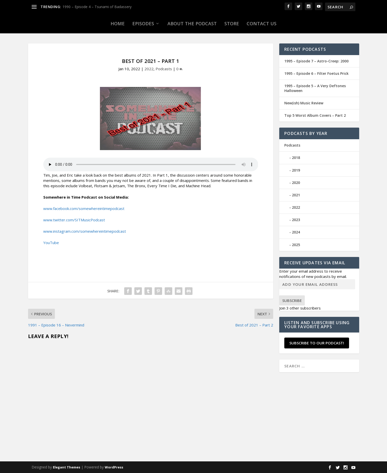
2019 (296, 170)
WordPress (114, 467)
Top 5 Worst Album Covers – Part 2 (315, 115)
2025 (296, 244)
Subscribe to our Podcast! (316, 342)
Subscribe (292, 300)
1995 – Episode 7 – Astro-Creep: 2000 (316, 61)
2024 (296, 232)
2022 (149, 68)
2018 (296, 157)
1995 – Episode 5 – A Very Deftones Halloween (315, 88)
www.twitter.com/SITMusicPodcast (74, 219)
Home (118, 23)
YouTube (51, 242)
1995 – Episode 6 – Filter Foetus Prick (316, 73)
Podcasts (164, 68)
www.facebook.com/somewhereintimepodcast (83, 208)
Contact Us (261, 23)
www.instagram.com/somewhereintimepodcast (84, 231)
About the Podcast (192, 23)
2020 (296, 182)
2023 (296, 219)
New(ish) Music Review (303, 103)
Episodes (143, 23)
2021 (296, 195)
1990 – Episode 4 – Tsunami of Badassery (97, 6)
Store (231, 23)
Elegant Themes (66, 467)
